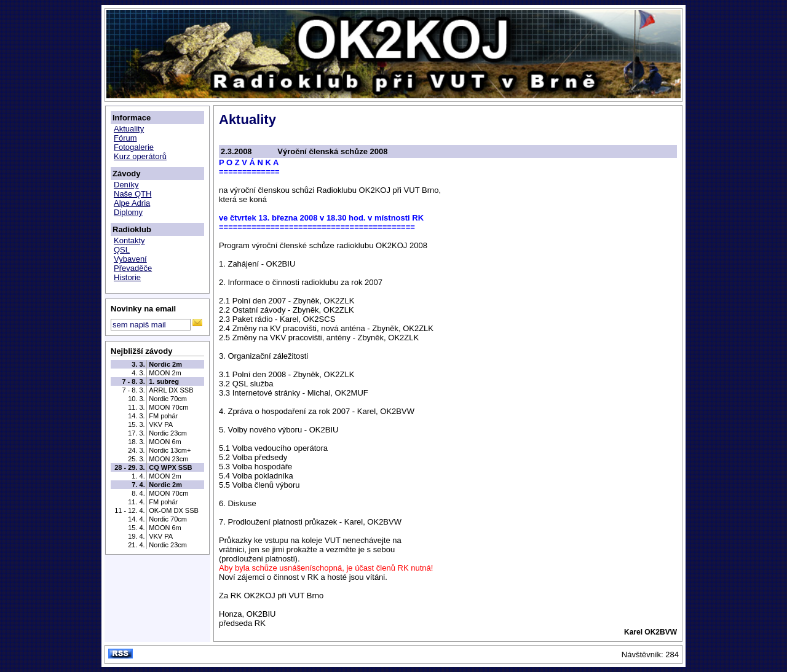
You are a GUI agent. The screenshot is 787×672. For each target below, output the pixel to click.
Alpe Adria (132, 203)
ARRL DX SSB (171, 390)
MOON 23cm (168, 459)
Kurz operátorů (140, 156)
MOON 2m (165, 373)
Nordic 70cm (168, 398)
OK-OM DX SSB (174, 510)
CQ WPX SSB (170, 467)
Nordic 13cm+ (170, 450)
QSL (122, 249)
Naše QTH (132, 193)
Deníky (126, 184)
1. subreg (164, 381)
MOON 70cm (168, 407)
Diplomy (128, 212)
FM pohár (163, 416)
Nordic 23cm (168, 433)
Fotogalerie (134, 147)
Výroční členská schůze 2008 (332, 151)
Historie (127, 277)
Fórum (125, 138)
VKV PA (161, 424)
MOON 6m (165, 441)
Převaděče (133, 268)
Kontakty (129, 240)
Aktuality (129, 128)
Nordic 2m (165, 364)
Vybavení (130, 259)
